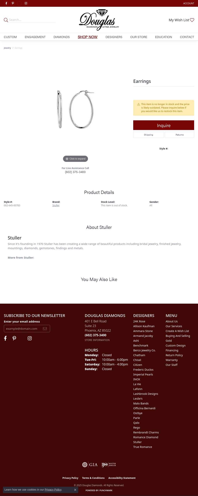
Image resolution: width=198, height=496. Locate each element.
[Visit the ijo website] (109, 465)
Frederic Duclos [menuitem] (143, 369)
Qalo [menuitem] (136, 423)
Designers (114, 37)
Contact (187, 37)
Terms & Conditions (93, 478)
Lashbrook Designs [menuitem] (145, 394)
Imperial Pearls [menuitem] (143, 374)
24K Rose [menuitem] (139, 321)
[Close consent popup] (75, 490)
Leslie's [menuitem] (138, 398)
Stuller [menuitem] (137, 442)
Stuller (56, 205)
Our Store (138, 37)
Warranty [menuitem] (172, 360)
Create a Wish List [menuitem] (177, 331)
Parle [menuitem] (136, 418)
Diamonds (62, 37)
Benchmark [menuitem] (140, 345)
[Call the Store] (95, 335)
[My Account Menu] (188, 3)
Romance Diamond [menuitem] (145, 437)
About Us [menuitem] (172, 321)
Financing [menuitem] (172, 350)
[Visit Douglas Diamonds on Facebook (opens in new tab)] (6, 3)
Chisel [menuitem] (137, 360)
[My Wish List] (181, 20)
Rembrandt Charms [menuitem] (146, 432)
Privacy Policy (70, 478)
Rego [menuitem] (136, 427)
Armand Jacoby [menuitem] (143, 336)
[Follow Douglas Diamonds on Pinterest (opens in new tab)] (12, 3)
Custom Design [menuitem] (176, 345)
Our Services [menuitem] (174, 326)
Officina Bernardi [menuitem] (144, 408)
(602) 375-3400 (75, 172)
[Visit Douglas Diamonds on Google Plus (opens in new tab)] (19, 3)
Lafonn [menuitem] (137, 389)
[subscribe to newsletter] (45, 328)
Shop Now (87, 36)
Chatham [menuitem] (139, 355)
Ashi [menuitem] (136, 340)
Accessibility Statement (122, 478)
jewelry (7, 48)
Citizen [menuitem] (137, 365)
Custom (10, 37)
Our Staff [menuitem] (172, 365)
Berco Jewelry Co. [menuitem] (144, 350)
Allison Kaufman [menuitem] (143, 326)
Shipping (148, 134)
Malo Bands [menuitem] (140, 403)
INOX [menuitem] (136, 379)
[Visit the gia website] (90, 465)
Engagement (35, 37)
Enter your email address (22, 321)
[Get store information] (97, 340)
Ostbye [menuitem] (137, 413)
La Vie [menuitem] (137, 384)
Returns (179, 134)
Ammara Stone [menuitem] (143, 331)
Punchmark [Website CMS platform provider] (106, 490)
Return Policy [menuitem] (174, 355)
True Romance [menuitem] (142, 447)
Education (163, 37)
